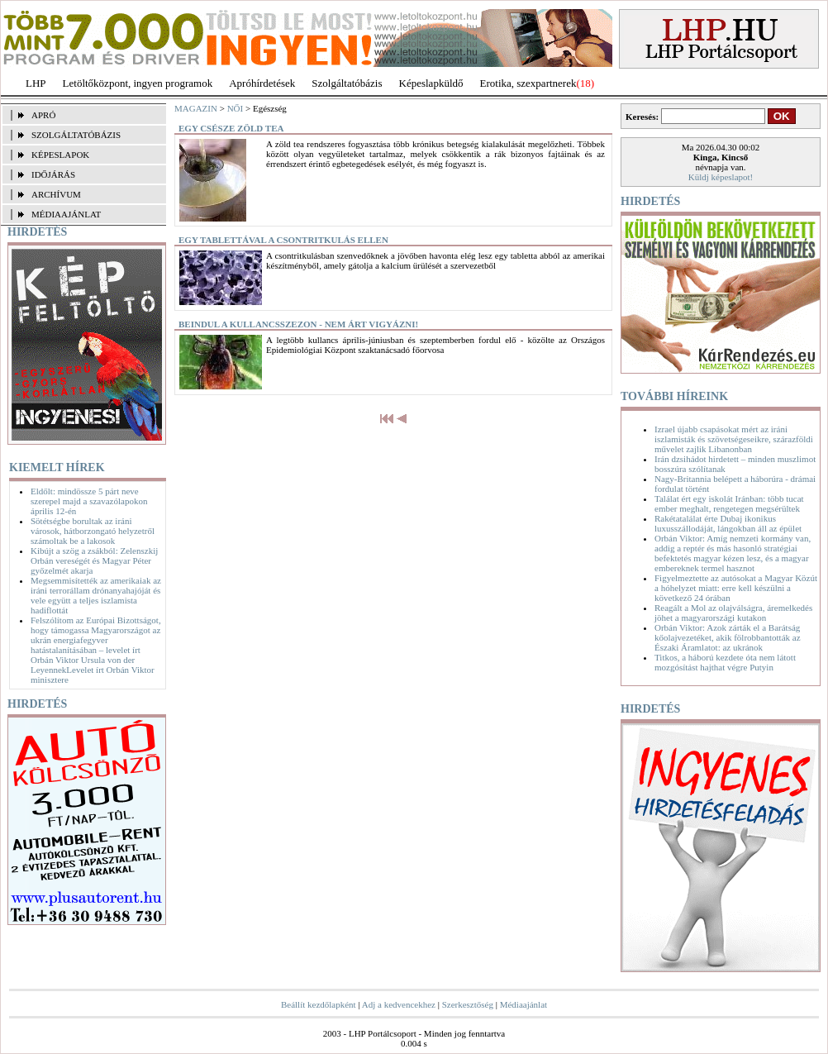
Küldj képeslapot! (721, 177)
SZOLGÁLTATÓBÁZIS (76, 135)
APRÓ (43, 115)
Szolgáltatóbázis (347, 83)
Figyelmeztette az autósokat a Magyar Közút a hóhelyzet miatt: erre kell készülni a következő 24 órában (735, 588)
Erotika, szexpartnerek (528, 83)
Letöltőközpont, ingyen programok (138, 83)
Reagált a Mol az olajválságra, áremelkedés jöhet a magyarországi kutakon (733, 612)
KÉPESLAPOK (60, 155)
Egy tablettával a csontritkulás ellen (283, 240)
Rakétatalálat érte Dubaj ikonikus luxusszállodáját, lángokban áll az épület (728, 523)
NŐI (235, 108)
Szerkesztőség (467, 1004)
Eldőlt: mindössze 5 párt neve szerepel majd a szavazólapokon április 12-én (89, 501)
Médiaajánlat (523, 1004)
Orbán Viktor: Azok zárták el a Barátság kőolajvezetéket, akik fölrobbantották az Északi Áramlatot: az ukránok (727, 637)
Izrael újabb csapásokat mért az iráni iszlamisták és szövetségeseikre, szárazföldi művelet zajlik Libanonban (733, 439)
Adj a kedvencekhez (398, 1004)
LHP (36, 83)
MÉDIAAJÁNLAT (66, 214)
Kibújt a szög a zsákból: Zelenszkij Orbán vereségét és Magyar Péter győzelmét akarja (94, 560)
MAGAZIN (195, 108)
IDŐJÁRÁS (53, 174)
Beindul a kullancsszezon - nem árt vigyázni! (298, 324)
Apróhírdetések (262, 83)
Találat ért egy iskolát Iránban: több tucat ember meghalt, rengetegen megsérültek (729, 503)
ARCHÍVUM (56, 194)
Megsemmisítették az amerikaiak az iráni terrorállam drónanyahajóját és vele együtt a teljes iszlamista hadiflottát (96, 595)
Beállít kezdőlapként (318, 1004)
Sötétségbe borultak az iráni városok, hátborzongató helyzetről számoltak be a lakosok (93, 531)
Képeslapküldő (431, 83)
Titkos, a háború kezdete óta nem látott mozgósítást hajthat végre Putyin (725, 662)
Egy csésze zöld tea (230, 128)
